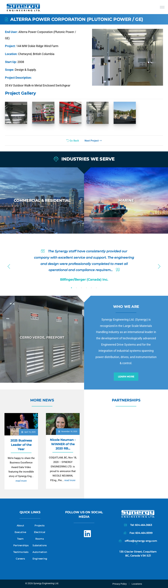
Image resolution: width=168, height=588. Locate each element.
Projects (39, 525)
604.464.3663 (143, 525)
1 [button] (71, 287)
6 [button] (96, 287)
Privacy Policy (119, 584)
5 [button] (91, 287)
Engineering (40, 558)
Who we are (126, 307)
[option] (42, 200)
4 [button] (86, 287)
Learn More (126, 376)
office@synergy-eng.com (141, 540)
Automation (40, 552)
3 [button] (81, 287)
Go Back (73, 140)
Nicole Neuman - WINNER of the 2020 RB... (63, 444)
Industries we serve (84, 159)
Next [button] (159, 265)
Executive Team (20, 535)
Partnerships (126, 400)
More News (42, 400)
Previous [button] (8, 265)
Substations (40, 545)
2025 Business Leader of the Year (21, 445)
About (20, 525)
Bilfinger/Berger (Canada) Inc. (84, 279)
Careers (20, 558)
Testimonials (20, 552)
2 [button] (76, 287)
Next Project (93, 140)
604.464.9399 (143, 532)
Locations (137, 584)
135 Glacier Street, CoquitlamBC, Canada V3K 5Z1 (138, 553)
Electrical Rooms (39, 535)
